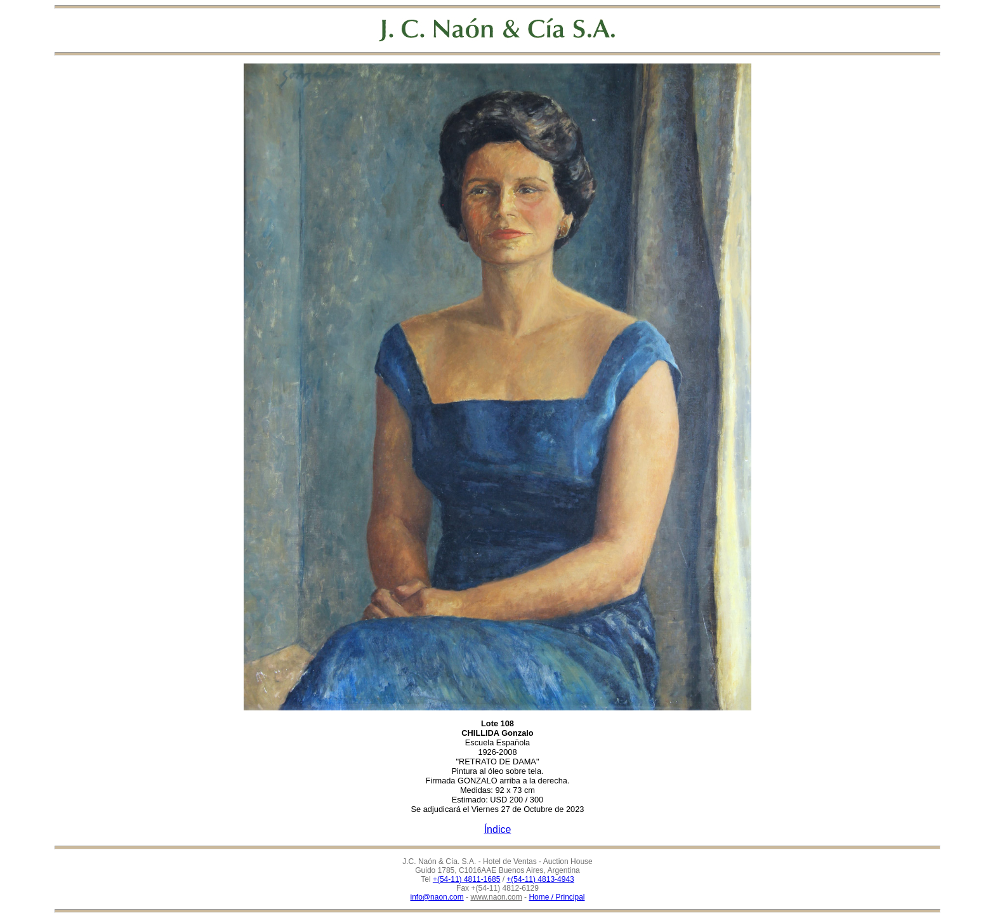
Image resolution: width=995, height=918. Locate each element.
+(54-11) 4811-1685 (466, 879)
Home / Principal (556, 897)
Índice (497, 829)
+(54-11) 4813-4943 (540, 879)
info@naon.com (437, 897)
